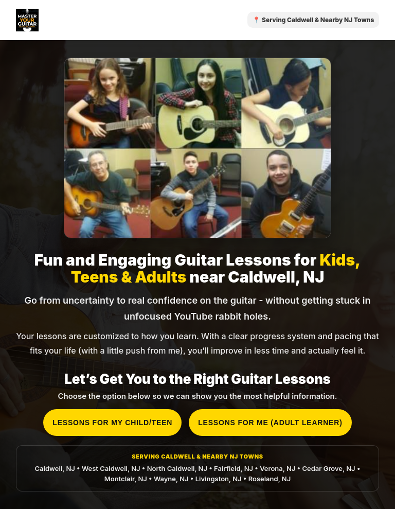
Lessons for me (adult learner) (270, 422)
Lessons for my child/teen (112, 422)
